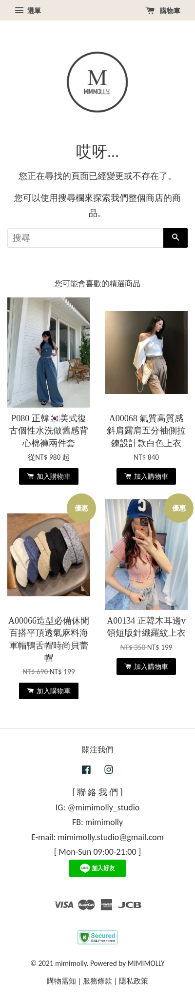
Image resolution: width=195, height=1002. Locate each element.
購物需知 (61, 980)
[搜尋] (85, 238)
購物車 (162, 11)
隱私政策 (133, 980)
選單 (28, 11)
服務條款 (97, 980)
